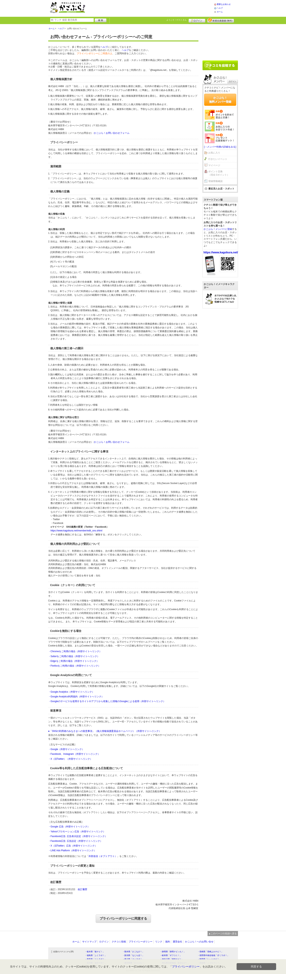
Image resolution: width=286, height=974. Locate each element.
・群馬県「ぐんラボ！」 (96, 959)
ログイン (197, 20)
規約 (167, 941)
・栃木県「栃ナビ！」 (95, 952)
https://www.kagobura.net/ (221, 252)
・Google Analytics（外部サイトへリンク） (71, 691)
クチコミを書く (220, 65)
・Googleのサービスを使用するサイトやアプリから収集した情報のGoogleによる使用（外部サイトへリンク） (106, 701)
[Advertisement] (154, 8)
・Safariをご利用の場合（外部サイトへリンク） (73, 656)
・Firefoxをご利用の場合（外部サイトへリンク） (74, 665)
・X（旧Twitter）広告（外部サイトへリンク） (72, 845)
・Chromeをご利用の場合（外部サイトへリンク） (75, 651)
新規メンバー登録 (220, 20)
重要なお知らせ (224, 4)
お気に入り (214, 152)
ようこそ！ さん (176, 20)
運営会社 (177, 941)
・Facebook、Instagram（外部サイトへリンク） (74, 754)
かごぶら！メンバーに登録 (218, 229)
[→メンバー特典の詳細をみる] (220, 146)
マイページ (214, 165)
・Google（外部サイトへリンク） (66, 749)
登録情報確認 (215, 181)
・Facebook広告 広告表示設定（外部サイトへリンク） (77, 836)
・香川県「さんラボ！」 (133, 959)
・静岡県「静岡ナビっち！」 (173, 952)
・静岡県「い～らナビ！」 (209, 959)
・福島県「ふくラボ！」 (96, 955)
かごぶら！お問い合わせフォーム (111, 133)
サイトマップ (89, 941)
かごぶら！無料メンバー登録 (220, 99)
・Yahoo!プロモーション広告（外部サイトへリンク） (76, 831)
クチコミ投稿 (119, 941)
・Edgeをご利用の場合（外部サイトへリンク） (73, 661)
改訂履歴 (82, 889)
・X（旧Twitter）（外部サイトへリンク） (70, 759)
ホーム (220, 12)
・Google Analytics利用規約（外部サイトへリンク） (76, 696)
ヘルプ (220, 8)
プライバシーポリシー (140, 941)
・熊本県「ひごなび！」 (133, 952)
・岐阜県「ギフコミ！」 (171, 955)
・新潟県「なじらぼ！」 (133, 955)
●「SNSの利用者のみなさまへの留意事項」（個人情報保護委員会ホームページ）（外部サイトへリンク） (104, 731)
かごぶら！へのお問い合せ (199, 941)
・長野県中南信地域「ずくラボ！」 (213, 955)
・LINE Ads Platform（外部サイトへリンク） (72, 850)
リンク (158, 941)
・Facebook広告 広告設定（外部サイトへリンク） (75, 841)
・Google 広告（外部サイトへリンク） (69, 826)
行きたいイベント (217, 159)
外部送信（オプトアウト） (103, 856)
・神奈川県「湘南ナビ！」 (172, 959)
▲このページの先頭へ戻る (223, 933)
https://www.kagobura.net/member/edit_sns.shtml (76, 530)
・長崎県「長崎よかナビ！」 (210, 952)
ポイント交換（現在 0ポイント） (218, 173)
